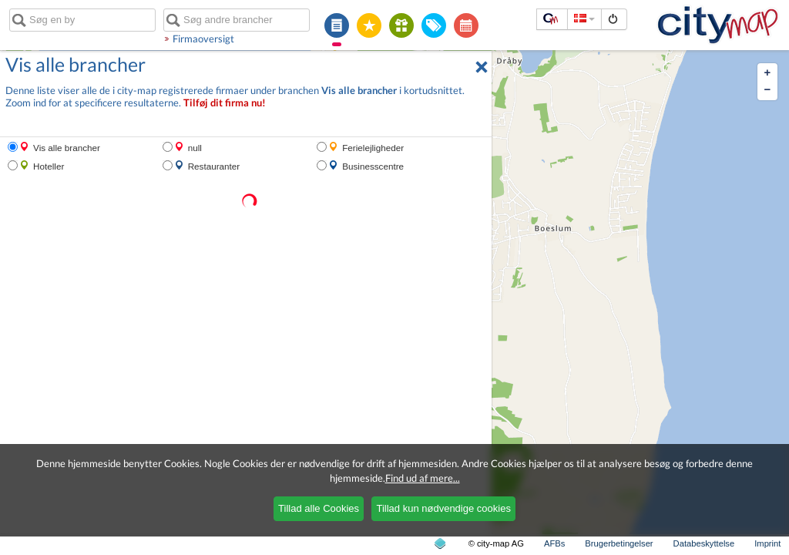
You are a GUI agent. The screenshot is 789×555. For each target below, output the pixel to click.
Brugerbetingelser (619, 543)
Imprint (767, 543)
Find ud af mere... (422, 478)
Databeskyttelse (704, 543)
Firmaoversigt (203, 38)
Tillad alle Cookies (318, 508)
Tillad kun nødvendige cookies (443, 508)
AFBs (554, 543)
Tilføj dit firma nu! (224, 103)
